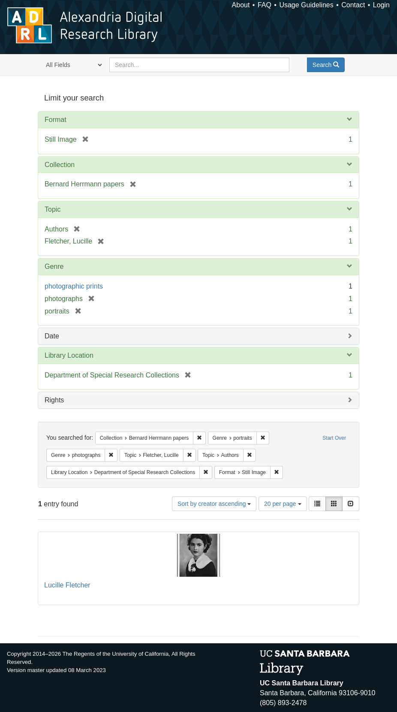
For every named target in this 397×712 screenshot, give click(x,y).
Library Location (69, 355)
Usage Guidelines (306, 5)
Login (381, 5)
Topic (52, 209)
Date (52, 336)
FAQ (264, 5)
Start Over (334, 438)
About (241, 5)
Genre (54, 266)
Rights (54, 400)
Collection (60, 164)
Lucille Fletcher (67, 585)
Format (55, 119)
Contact (353, 5)
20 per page (282, 503)
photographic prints (74, 286)
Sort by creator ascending (214, 503)
